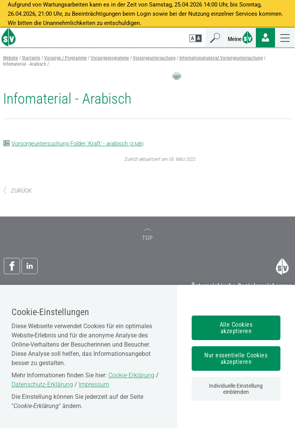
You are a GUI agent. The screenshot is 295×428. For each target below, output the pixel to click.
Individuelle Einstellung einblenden (236, 389)
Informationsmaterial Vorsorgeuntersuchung (221, 58)
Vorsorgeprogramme (110, 58)
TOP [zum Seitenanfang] (147, 235)
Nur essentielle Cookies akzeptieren (235, 358)
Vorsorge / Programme (65, 58)
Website (10, 58)
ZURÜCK (17, 190)
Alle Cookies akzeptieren (236, 328)
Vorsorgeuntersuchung (154, 58)
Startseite (31, 58)
